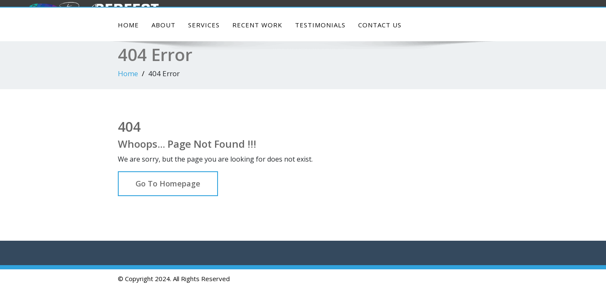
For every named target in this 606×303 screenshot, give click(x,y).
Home (128, 25)
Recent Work (257, 25)
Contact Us (379, 25)
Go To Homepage (168, 183)
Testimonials (320, 25)
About (163, 25)
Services (204, 25)
